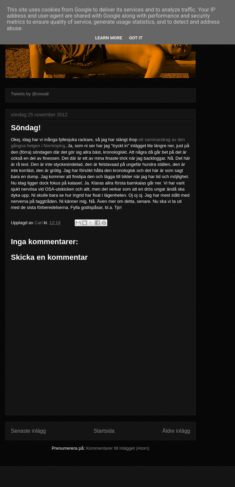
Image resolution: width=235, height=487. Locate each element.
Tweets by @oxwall (30, 93)
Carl (38, 222)
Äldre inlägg (176, 431)
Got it (136, 37)
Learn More (108, 37)
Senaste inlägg (28, 431)
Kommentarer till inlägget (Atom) (117, 448)
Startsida (104, 431)
